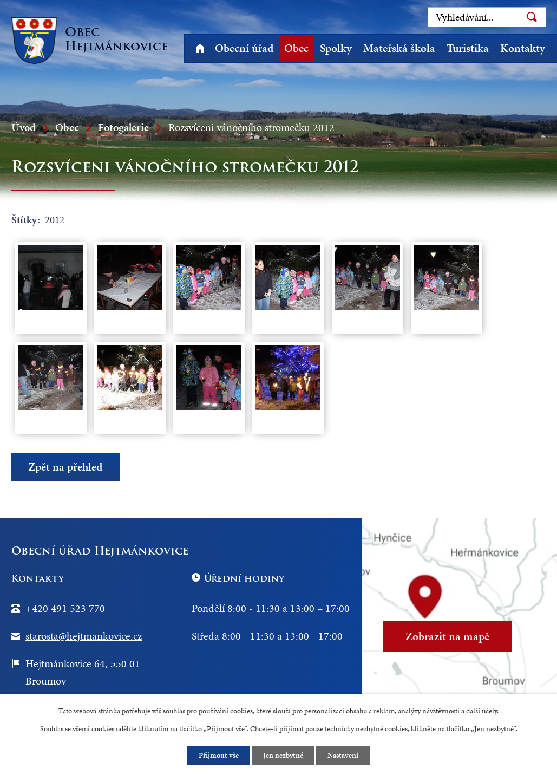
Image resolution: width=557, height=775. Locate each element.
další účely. (482, 711)
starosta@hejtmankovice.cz (83, 635)
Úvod (200, 48)
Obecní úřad (244, 48)
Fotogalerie (123, 127)
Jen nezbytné (283, 755)
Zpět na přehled (65, 467)
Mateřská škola (399, 48)
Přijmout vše (219, 755)
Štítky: (25, 219)
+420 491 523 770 (65, 608)
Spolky (336, 48)
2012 (54, 219)
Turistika (468, 48)
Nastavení (342, 755)
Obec (296, 48)
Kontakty (522, 48)
